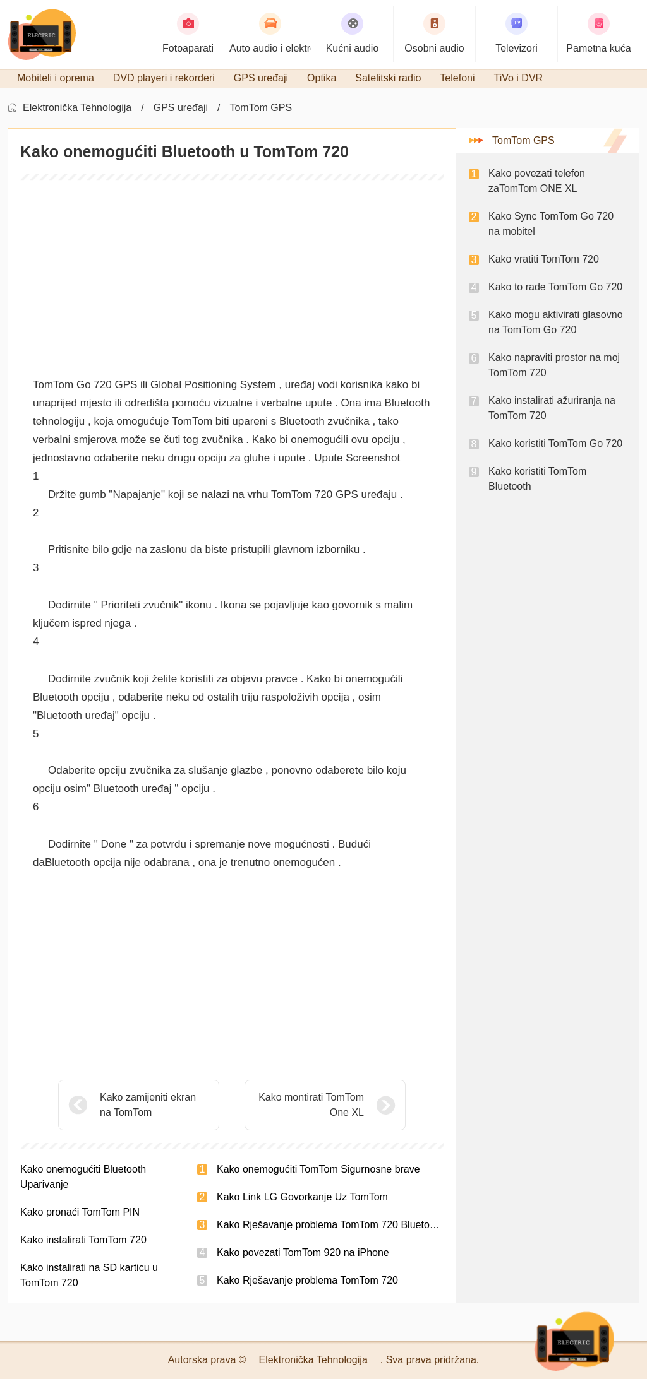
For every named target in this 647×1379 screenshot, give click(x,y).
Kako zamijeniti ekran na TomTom (148, 1105)
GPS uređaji (181, 107)
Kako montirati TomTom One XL (311, 1105)
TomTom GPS (260, 107)
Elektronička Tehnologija (77, 107)
